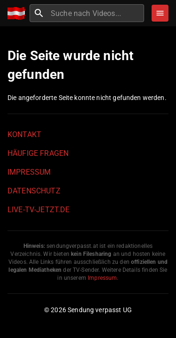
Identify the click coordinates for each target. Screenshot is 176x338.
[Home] (19, 13)
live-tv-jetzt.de (38, 209)
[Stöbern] (160, 13)
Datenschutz (34, 190)
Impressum (29, 172)
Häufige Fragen (38, 153)
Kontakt (24, 134)
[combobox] (96, 13)
